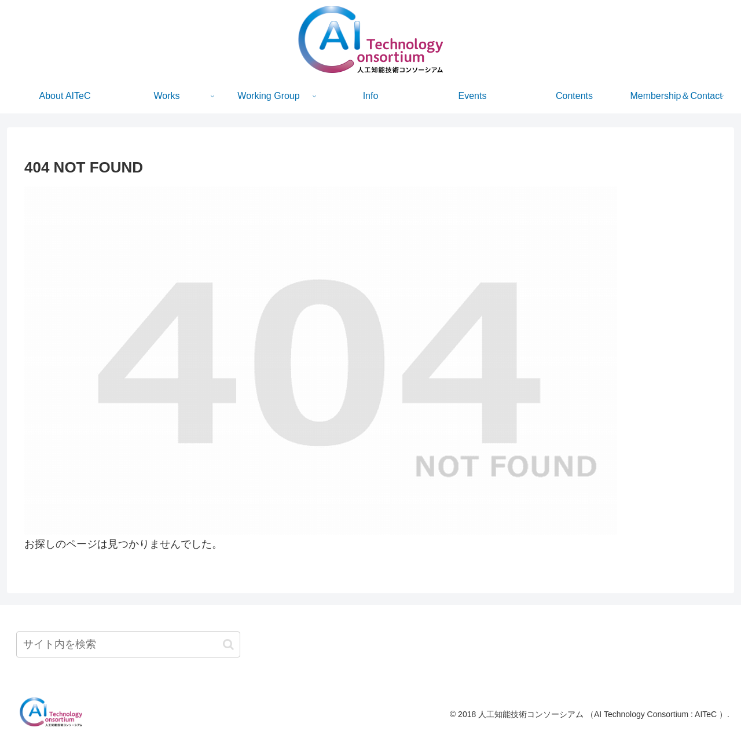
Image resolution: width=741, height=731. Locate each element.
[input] (128, 644)
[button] (228, 644)
